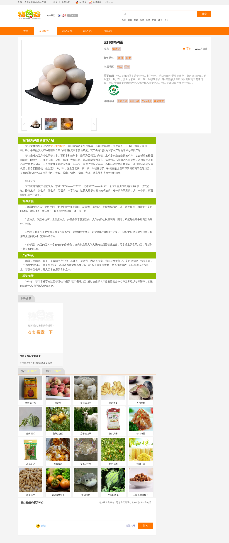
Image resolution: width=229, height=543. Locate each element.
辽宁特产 (56, 371)
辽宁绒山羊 (85, 433)
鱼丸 (166, 20)
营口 (119, 66)
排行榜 (108, 31)
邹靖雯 (116, 49)
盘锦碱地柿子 (58, 495)
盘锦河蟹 (58, 464)
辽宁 (127, 66)
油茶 (148, 20)
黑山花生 (30, 495)
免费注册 (66, 2)
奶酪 (154, 20)
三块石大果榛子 (140, 495)
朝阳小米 (141, 464)
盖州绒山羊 (85, 403)
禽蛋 (120, 58)
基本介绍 (122, 101)
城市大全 (108, 2)
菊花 (136, 20)
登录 (55, 2)
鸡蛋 (128, 58)
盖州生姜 (113, 403)
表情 (41, 525)
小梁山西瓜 (113, 495)
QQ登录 (82, 2)
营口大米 (113, 433)
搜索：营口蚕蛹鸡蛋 (30, 356)
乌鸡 (124, 20)
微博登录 (97, 2)
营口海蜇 (141, 433)
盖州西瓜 (30, 433)
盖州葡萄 (141, 403)
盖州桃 (58, 403)
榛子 (160, 20)
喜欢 (188, 48)
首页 (25, 31)
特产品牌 (67, 31)
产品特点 (147, 101)
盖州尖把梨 (58, 433)
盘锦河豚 (85, 495)
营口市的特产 (57, 146)
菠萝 (130, 20)
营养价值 (135, 101)
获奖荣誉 (159, 101)
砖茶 (142, 20)
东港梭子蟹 (85, 464)
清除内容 (131, 525)
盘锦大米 (30, 464)
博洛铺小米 (30, 403)
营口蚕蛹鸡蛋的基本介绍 (38, 140)
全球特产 (45, 31)
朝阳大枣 (113, 464)
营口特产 (32, 371)
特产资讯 (88, 31)
